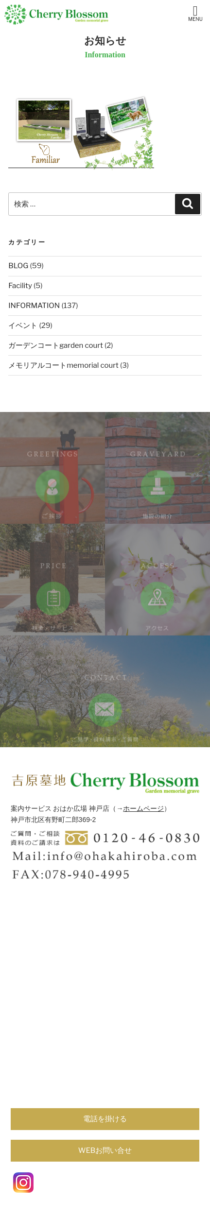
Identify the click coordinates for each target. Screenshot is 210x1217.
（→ (116, 808)
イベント (22, 325)
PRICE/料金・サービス (52, 606)
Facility (20, 285)
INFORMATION (34, 305)
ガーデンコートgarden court (55, 345)
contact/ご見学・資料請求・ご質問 (105, 717)
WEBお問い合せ (105, 1150)
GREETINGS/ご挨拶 (52, 494)
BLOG (18, 265)
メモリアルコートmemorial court (63, 365)
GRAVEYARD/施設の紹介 (157, 494)
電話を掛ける (105, 1118)
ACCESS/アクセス (157, 606)
